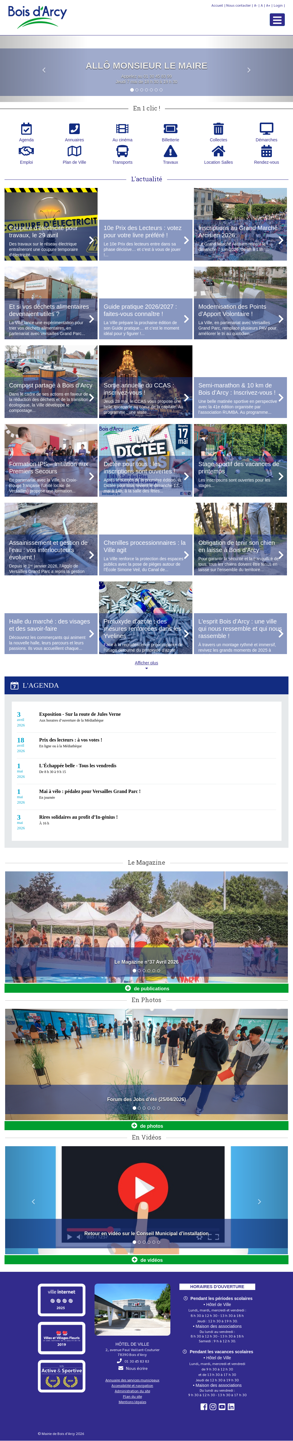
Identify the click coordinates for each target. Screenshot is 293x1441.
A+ (268, 5)
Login (278, 5)
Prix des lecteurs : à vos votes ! (70, 740)
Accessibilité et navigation (132, 1385)
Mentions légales (132, 1402)
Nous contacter (238, 5)
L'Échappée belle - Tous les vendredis (77, 765)
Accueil (217, 5)
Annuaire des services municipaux (132, 1380)
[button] (44, 69)
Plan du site (132, 1396)
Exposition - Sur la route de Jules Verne (80, 714)
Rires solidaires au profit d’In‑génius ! (78, 817)
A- (255, 5)
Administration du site (132, 1391)
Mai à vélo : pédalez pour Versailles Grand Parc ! (90, 791)
